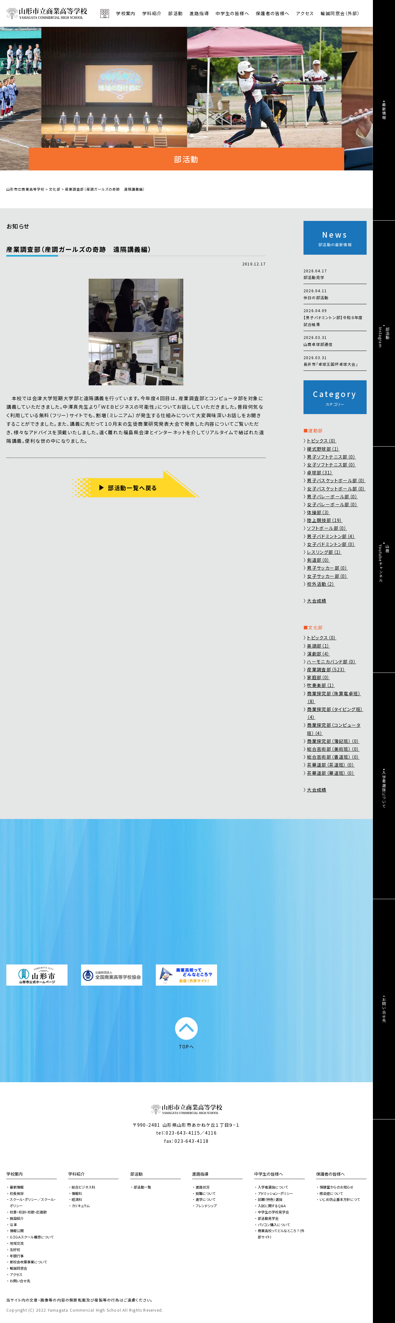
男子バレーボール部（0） (332, 496)
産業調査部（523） (326, 669)
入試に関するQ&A (272, 1205)
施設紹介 (17, 1218)
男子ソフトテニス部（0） (331, 457)
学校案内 (14, 1174)
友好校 (15, 1249)
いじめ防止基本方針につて (340, 1199)
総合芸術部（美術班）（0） (333, 749)
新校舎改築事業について (28, 1261)
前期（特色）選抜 (270, 1199)
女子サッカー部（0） (327, 576)
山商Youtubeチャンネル (384, 563)
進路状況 (202, 1187)
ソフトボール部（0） (327, 528)
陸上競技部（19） (325, 520)
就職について (205, 1193)
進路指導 (200, 1174)
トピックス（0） (321, 440)
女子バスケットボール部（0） (336, 488)
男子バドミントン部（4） (331, 536)
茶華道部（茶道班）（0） (331, 765)
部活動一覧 (142, 1187)
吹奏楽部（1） (321, 685)
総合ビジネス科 (83, 1187)
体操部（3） (318, 512)
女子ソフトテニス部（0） (331, 464)
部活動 (175, 13)
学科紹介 (76, 1174)
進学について (205, 1199)
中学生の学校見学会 (273, 1211)
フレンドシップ (206, 1205)
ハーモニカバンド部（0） (331, 661)
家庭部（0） (318, 677)
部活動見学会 (268, 1218)
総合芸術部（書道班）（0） (333, 757)
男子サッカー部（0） (327, 568)
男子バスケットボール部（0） (336, 480)
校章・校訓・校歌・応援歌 (28, 1211)
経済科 (77, 1199)
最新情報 (17, 1187)
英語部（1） (318, 646)
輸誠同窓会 (18, 1268)
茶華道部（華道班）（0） (331, 773)
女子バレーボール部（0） (332, 504)
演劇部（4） (318, 653)
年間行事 (17, 1255)
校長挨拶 (17, 1193)
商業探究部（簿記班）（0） (333, 741)
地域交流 (17, 1243)
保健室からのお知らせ (336, 1187)
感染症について (331, 1193)
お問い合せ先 (20, 1280)
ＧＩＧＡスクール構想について (32, 1236)
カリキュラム (81, 1205)
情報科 (77, 1193)
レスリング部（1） (324, 552)
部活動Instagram (384, 337)
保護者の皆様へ (330, 1174)
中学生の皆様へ (268, 1174)
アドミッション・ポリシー (275, 1193)
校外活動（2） (321, 584)
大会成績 (317, 600)
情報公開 (17, 1230)
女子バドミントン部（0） (331, 544)
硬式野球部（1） (323, 449)
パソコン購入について (274, 1224)
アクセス (305, 13)
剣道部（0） (318, 560)
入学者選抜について (273, 1187)
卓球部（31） (320, 472)
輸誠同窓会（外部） (340, 13)
